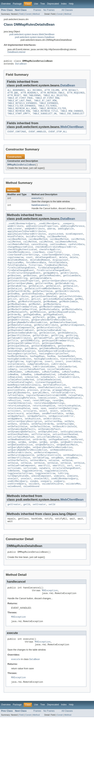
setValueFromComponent (21, 506)
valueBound (14, 530)
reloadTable (75, 426)
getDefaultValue (43, 307)
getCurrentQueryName (20, 298)
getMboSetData (51, 322)
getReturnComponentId (20, 349)
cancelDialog (39, 253)
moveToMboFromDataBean (21, 417)
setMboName (69, 474)
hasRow (51, 381)
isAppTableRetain (38, 390)
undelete (59, 518)
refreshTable (15, 426)
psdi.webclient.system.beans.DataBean (34, 37)
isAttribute (58, 390)
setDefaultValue (17, 462)
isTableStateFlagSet (20, 411)
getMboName (50, 319)
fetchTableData (57, 274)
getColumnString (17, 292)
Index (64, 3)
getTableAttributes (19, 361)
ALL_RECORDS (34, 91)
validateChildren (52, 527)
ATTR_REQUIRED (75, 94)
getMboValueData (49, 328)
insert (49, 387)
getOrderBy (14, 334)
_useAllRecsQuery (48, 230)
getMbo (79, 316)
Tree (42, 3)
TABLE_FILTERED (47, 109)
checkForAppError (50, 259)
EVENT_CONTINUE (16, 136)
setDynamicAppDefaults (21, 465)
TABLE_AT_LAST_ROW (45, 103)
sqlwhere (44, 509)
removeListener (47, 429)
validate (34, 527)
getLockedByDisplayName (57, 316)
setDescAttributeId (64, 462)
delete (63, 268)
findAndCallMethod (56, 277)
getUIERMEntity (30, 364)
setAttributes (51, 453)
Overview (6, 3)
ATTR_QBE (12, 94)
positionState (16, 420)
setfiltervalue (40, 471)
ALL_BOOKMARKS (16, 91)
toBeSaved (13, 512)
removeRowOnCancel (70, 429)
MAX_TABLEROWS (31, 97)
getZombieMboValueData (53, 372)
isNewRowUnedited (44, 402)
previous (32, 420)
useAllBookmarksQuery (64, 521)
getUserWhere (66, 369)
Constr (28, 14)
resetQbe (58, 432)
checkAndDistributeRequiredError (55, 256)
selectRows (32, 447)
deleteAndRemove (17, 271)
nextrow (77, 417)
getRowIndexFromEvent (20, 352)
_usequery (68, 230)
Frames (37, 10)
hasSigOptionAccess (19, 384)
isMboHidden (14, 399)
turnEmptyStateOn (18, 518)
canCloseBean (58, 253)
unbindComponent (41, 518)
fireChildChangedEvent (21, 280)
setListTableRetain (48, 474)
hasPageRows (37, 381)
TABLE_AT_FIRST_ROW (47, 100)
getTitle (12, 364)
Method (36, 14)
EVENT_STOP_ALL (57, 136)
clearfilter (54, 262)
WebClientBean (72, 131)
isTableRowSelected (48, 408)
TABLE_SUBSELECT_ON (45, 118)
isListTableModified (32, 396)
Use (36, 3)
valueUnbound (31, 530)
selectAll (66, 444)
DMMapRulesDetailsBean (21, 170)
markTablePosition (54, 414)
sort (69, 506)
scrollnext (14, 444)
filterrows (35, 277)
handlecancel (39, 211)
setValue (67, 500)
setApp (70, 447)
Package (17, 3)
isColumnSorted (67, 393)
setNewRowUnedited (18, 477)
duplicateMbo (15, 274)
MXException (50, 637)
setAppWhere (14, 453)
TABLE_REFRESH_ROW (18, 115)
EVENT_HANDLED (37, 136)
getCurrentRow (43, 298)
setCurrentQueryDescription (24, 456)
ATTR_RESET (14, 97)
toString (63, 515)
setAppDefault (16, 450)
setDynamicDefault (49, 465)
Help (71, 3)
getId (26, 549)
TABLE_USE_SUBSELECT (71, 118)
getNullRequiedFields (61, 331)
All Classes (67, 10)
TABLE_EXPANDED (48, 106)
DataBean (21, 64)
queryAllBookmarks (18, 423)
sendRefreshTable (52, 447)
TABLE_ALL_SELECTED (55, 97)
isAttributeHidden (18, 393)
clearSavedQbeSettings (56, 265)
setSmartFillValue (18, 497)
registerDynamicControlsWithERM (46, 426)
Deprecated (53, 3)
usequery (46, 524)
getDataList (36, 301)
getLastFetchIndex (70, 313)
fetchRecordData (36, 274)
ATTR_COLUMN (52, 91)
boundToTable (15, 245)
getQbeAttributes (18, 340)
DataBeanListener (16, 52)
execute (36, 204)
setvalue (53, 500)
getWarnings (14, 372)
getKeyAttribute (56, 310)
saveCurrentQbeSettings (63, 441)
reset (26, 432)
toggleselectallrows (20, 515)
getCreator (14, 549)
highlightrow (15, 387)
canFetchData (76, 253)
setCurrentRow (53, 456)
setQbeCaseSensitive (20, 483)
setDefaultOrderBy (42, 459)
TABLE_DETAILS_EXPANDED (22, 106)
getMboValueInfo (17, 331)
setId (51, 549)
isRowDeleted (66, 402)
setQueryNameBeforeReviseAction (27, 488)
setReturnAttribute (19, 491)
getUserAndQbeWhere (43, 369)
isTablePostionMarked (20, 408)
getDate (67, 304)
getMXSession (38, 331)
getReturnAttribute (46, 346)
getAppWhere (50, 286)
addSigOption (66, 236)
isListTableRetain (58, 396)
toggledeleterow (32, 512)
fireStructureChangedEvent (53, 283)
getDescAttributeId (67, 307)
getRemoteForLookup (19, 346)
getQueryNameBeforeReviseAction (27, 343)
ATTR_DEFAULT (70, 91)
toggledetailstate (56, 512)
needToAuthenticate (50, 417)
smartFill (44, 506)
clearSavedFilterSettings (23, 265)
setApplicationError (61, 450)
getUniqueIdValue (18, 369)
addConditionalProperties (42, 233)
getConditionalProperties (23, 295)
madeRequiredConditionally (24, 414)
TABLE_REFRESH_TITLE (45, 115)
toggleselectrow (45, 515)
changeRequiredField (20, 256)
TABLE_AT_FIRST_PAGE (20, 100)
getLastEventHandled (44, 313)
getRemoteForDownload (63, 343)
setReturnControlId (48, 494)
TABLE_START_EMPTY (18, 118)
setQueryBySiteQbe (18, 485)
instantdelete (16, 390)
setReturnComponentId (20, 494)
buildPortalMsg (35, 245)
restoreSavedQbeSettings (49, 435)
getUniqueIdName (52, 367)
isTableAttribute (68, 405)
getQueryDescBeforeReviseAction (51, 340)
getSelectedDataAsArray (51, 352)
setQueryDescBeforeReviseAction (52, 485)
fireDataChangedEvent (51, 280)
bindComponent (74, 242)
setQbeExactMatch (67, 483)
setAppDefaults (36, 450)
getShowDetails (67, 355)
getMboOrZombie (68, 319)
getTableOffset (43, 361)
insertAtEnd (73, 387)
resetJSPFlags (41, 432)
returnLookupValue (18, 438)
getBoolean (14, 289)
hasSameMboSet (66, 381)
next (67, 417)
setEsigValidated (71, 468)
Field (21, 14)
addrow (51, 236)
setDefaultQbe (65, 459)
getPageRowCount (53, 334)
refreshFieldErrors (63, 423)
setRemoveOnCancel (61, 488)
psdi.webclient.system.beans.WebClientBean (31, 34)
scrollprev (30, 444)
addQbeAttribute (35, 236)
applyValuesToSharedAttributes (26, 239)
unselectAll (41, 521)
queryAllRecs (40, 423)
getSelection (47, 355)
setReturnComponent (46, 491)
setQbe (11, 480)
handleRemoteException (21, 375)
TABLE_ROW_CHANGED (71, 115)
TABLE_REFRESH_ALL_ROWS (22, 112)
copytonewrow (15, 268)
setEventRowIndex (18, 471)
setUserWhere (38, 500)
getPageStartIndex (18, 337)
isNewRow (12, 402)
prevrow (45, 420)
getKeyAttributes (18, 313)
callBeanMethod (56, 245)
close (75, 265)
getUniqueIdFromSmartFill (58, 364)
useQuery (59, 524)
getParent (39, 337)
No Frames (49, 10)
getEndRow (13, 310)
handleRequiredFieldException (56, 375)
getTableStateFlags (67, 361)
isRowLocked (14, 405)
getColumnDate (71, 289)
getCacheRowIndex (50, 289)
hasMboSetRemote (17, 381)
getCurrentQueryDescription (59, 295)
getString (57, 358)
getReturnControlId (48, 349)
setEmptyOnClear (48, 468)
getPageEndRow (31, 334)
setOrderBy (39, 477)
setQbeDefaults (44, 483)
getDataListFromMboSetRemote (42, 304)
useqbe (34, 524)
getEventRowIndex (32, 310)
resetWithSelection (19, 435)
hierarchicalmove (71, 384)
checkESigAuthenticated (22, 259)
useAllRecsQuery (17, 524)
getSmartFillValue (18, 358)
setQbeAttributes (71, 480)
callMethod (77, 248)
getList (12, 316)
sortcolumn (14, 509)
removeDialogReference (21, 429)
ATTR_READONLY (29, 94)
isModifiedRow (50, 399)
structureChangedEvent (66, 509)
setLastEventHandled (65, 471)
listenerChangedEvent (48, 411)
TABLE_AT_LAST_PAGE (19, 103)
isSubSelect (48, 405)
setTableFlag (40, 497)
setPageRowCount (58, 477)
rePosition (14, 432)
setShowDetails (72, 494)
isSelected (31, 405)
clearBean (39, 262)
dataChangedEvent (46, 268)
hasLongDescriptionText (22, 378)
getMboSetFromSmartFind (22, 325)
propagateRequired (64, 420)
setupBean (57, 497)
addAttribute (15, 233)
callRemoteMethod (65, 250)
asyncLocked (55, 242)
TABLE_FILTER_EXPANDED (21, 109)
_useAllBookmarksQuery (21, 230)
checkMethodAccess (18, 262)
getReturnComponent (72, 346)
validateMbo (73, 527)
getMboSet (35, 322)
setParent (77, 477)
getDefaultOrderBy (18, 307)
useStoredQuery (16, 527)
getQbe (51, 337)
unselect (12, 521)
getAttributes (69, 286)
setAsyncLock (32, 453)
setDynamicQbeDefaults (21, 468)
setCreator (39, 549)
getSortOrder (40, 358)
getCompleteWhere (40, 292)
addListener (14, 236)
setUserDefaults (17, 500)
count (29, 268)
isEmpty (12, 396)
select (43, 444)
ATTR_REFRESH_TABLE (53, 94)
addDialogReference (72, 233)
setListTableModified (20, 474)
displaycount (60, 271)
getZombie (31, 372)
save (35, 441)
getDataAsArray (64, 298)
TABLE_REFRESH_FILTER (52, 112)
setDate (69, 456)
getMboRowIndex (16, 322)
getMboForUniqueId (29, 319)
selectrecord (15, 447)
